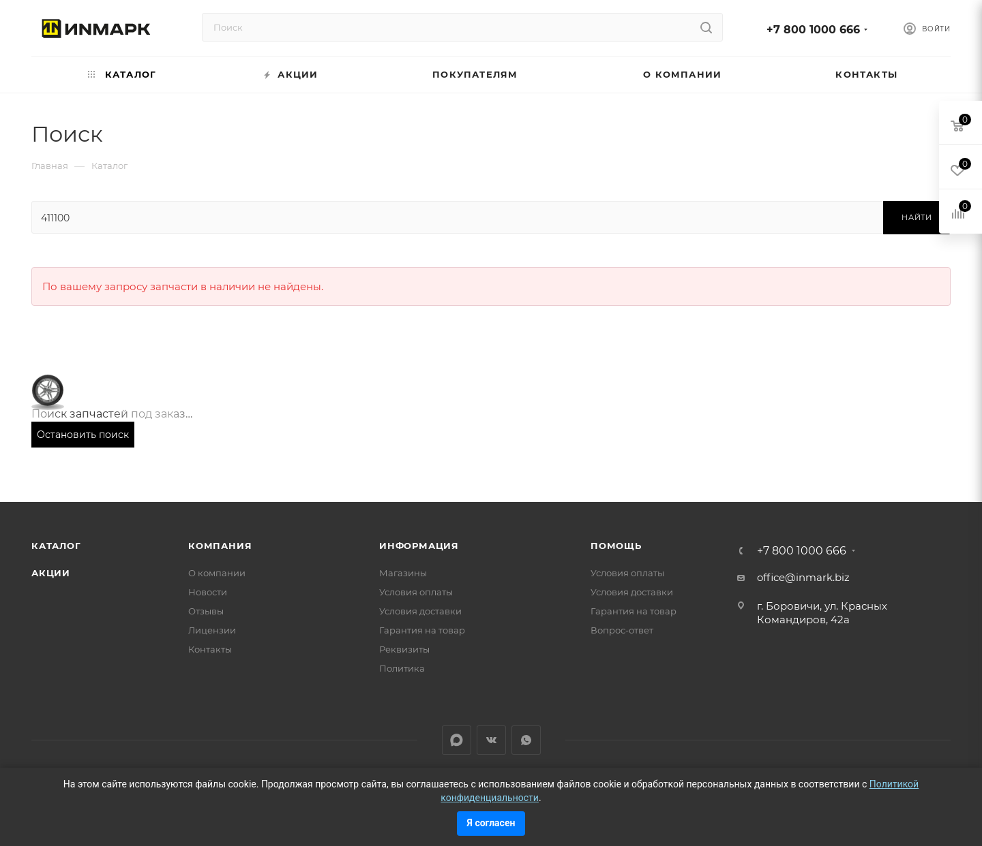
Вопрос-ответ (622, 630)
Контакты (210, 649)
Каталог (56, 545)
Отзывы (206, 611)
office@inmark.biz (803, 577)
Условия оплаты (416, 591)
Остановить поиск (83, 434)
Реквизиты (404, 649)
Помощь (616, 545)
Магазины (403, 572)
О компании (217, 572)
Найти (917, 217)
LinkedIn (456, 740)
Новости (207, 591)
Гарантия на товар (422, 630)
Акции (50, 572)
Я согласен (491, 822)
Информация (419, 545)
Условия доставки (420, 611)
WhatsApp (526, 740)
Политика (402, 668)
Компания (220, 545)
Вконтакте (491, 740)
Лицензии (212, 630)
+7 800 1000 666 (813, 29)
